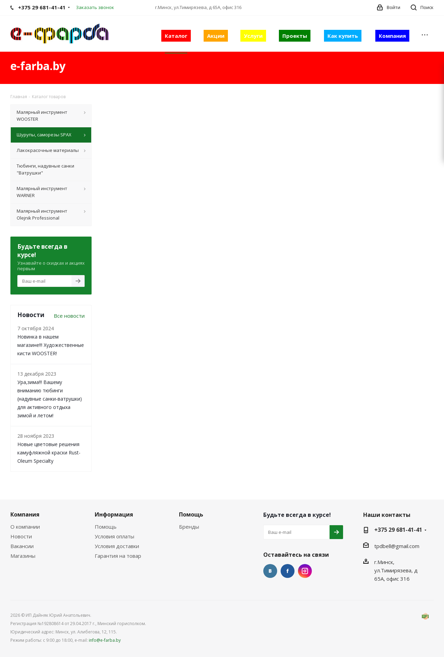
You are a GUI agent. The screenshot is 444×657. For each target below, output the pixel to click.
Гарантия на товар (118, 555)
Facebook (287, 571)
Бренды (189, 526)
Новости (21, 536)
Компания (25, 514)
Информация (114, 514)
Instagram (305, 571)
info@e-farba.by (105, 640)
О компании (25, 526)
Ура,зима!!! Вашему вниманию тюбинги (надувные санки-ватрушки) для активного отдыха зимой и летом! (49, 399)
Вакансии (22, 546)
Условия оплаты (114, 536)
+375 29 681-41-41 (398, 530)
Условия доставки (117, 546)
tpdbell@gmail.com (396, 546)
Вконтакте (270, 571)
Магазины (22, 555)
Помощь (106, 526)
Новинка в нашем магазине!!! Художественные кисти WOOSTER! (50, 345)
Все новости (69, 315)
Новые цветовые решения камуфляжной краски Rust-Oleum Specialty (48, 452)
